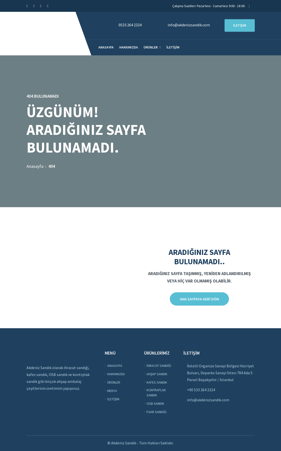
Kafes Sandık (157, 382)
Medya (112, 391)
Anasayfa (106, 47)
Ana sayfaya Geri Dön (199, 298)
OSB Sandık (155, 403)
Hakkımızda (128, 47)
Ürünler (151, 47)
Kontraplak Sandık (156, 392)
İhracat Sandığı (159, 365)
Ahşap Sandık (157, 374)
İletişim (172, 47)
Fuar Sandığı (156, 412)
